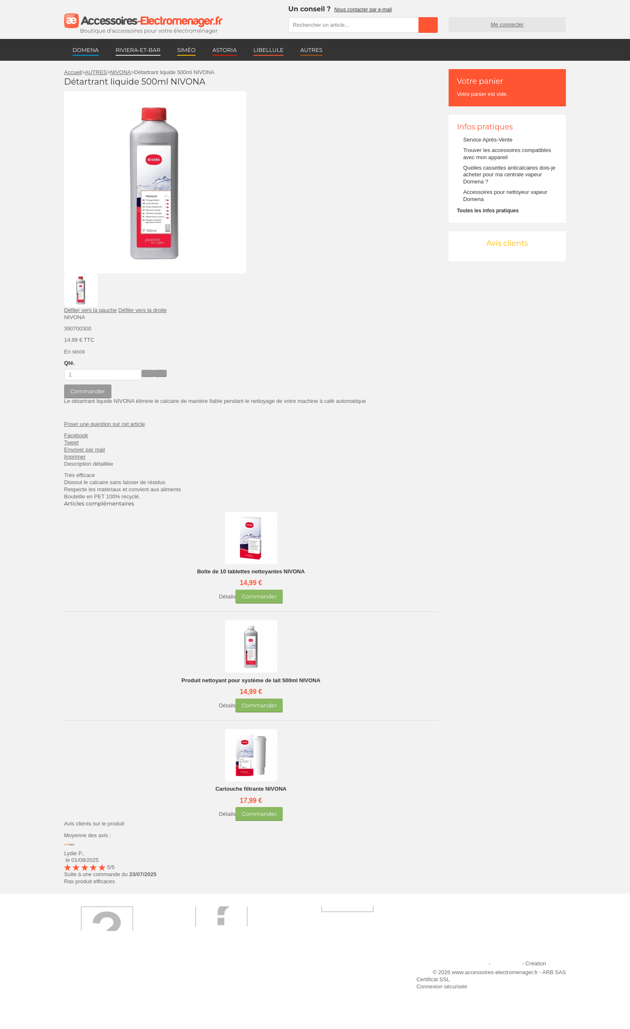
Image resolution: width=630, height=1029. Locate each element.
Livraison (196, 974)
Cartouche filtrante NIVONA (251, 789)
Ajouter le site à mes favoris (335, 974)
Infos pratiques (485, 127)
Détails (227, 596)
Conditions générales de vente (222, 997)
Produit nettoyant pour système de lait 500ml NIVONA (250, 680)
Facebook (76, 435)
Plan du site (506, 963)
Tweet (71, 442)
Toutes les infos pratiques (488, 211)
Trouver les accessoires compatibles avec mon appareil (507, 153)
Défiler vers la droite (142, 310)
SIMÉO (186, 49)
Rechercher (428, 24)
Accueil (73, 72)
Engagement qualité (93, 997)
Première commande (94, 986)
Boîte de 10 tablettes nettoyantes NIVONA (251, 571)
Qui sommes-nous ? (93, 974)
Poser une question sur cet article (104, 424)
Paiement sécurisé (208, 986)
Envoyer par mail (84, 449)
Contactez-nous (88, 1008)
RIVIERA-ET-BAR (138, 49)
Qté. (69, 363)
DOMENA (85, 49)
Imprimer (74, 457)
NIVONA (120, 72)
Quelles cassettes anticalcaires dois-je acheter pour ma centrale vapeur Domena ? (509, 175)
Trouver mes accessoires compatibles (231, 1008)
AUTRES (311, 49)
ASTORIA (224, 49)
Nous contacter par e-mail (363, 10)
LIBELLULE (268, 49)
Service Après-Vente (488, 140)
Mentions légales (467, 963)
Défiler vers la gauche (90, 310)
